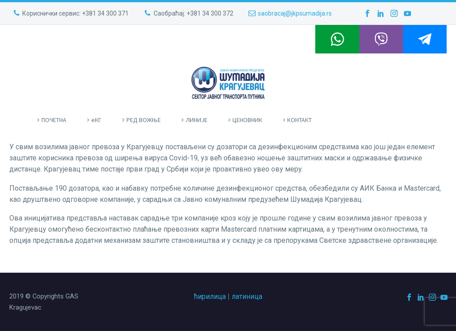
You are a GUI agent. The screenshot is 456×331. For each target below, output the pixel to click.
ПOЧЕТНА (53, 120)
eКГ (96, 120)
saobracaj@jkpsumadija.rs (295, 13)
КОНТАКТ (299, 120)
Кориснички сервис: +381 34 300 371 (75, 13)
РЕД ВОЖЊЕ (143, 120)
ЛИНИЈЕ (197, 120)
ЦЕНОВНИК (247, 120)
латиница (247, 296)
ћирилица (210, 296)
